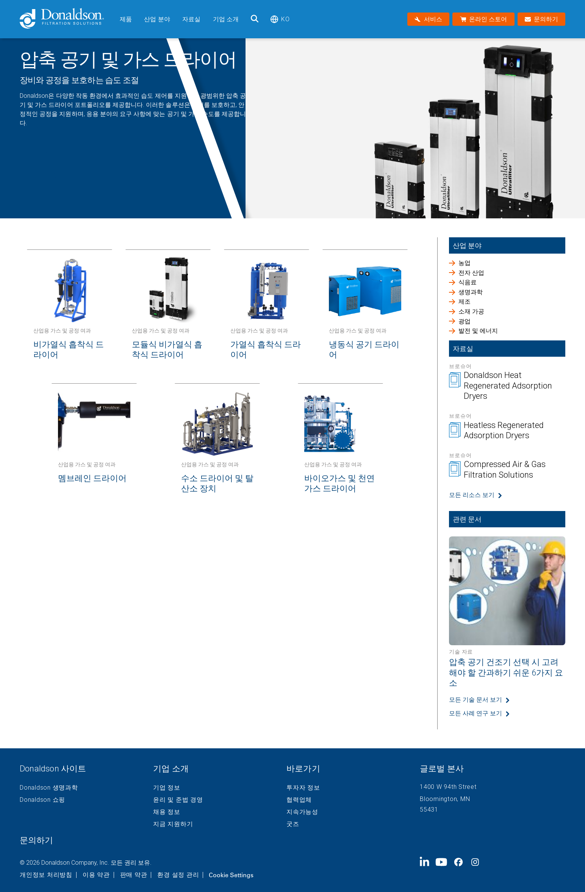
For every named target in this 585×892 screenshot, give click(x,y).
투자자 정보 (303, 788)
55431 (429, 809)
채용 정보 (166, 812)
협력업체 (299, 800)
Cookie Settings (231, 875)
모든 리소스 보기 (471, 495)
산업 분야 (157, 19)
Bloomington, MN (445, 799)
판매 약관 (133, 875)
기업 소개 (226, 19)
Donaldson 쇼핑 (42, 800)
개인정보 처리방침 (46, 875)
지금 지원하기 (173, 824)
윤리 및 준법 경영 (178, 800)
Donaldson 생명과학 (49, 788)
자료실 (191, 19)
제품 (126, 19)
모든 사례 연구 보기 (475, 713)
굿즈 (292, 824)
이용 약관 (96, 875)
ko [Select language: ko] (280, 19)
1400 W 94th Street (448, 786)
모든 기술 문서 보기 (475, 699)
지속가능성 (302, 812)
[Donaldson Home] (67, 19)
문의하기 (36, 840)
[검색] (254, 19)
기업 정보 (166, 788)
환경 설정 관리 (178, 875)
